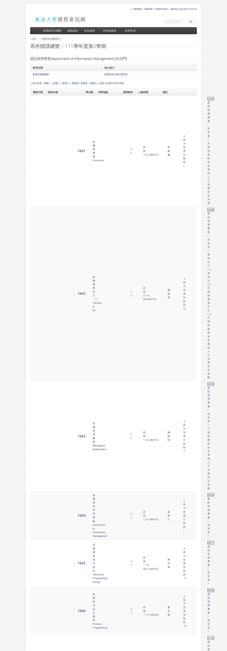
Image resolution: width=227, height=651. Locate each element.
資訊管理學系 (177, 98)
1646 (37, 330)
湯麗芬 (127, 200)
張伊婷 (127, 356)
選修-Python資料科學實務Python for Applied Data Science (61, 530)
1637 (37, 200)
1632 (37, 124)
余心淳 (127, 216)
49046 (167, 582)
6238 (37, 530)
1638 (37, 216)
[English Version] (188, 8)
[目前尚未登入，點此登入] (167, 8)
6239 (37, 550)
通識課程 (72, 30)
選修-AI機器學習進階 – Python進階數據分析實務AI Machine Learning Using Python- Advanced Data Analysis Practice (63, 550)
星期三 (65, 83)
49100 (167, 369)
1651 (37, 395)
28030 (167, 227)
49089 (167, 214)
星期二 (56, 83)
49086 (167, 464)
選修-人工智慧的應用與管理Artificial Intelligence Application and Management (63, 570)
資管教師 (128, 423)
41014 (167, 138)
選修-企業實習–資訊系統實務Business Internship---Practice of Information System (64, 409)
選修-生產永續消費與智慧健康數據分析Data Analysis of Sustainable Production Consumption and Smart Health (63, 284)
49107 (167, 250)
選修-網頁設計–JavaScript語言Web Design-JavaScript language (63, 266)
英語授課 (90, 30)
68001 (167, 422)
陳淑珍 (127, 144)
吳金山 (127, 328)
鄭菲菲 (127, 582)
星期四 (75, 83)
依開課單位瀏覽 (52, 30)
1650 (37, 385)
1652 (37, 409)
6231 (37, 423)
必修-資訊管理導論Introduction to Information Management (62, 160)
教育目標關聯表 (41, 74)
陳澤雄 (127, 370)
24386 (167, 116)
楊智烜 (127, 124)
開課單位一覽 (106, 617)
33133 (167, 237)
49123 (167, 542)
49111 (167, 525)
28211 (167, 172)
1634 (37, 160)
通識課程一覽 (106, 621)
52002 (167, 98)
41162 (167, 195)
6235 (37, 486)
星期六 (93, 83)
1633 (37, 143)
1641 (37, 251)
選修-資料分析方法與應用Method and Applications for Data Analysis (63, 502)
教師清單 (104, 637)
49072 (167, 514)
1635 (37, 174)
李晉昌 (127, 266)
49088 (167, 404)
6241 (37, 584)
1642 (37, 266)
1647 (37, 344)
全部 (101, 83)
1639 (37, 229)
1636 (37, 186)
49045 (167, 484)
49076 (167, 496)
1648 (37, 356)
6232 (37, 436)
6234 (37, 470)
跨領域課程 (111, 30)
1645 (37, 316)
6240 (37, 570)
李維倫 (127, 104)
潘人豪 (127, 516)
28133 (167, 432)
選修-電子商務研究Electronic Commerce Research (59, 486)
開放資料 (104, 633)
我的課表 (137, 8)
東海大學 (33, 647)
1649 (37, 370)
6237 (37, 516)
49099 (167, 184)
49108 (167, 264)
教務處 (90, 647)
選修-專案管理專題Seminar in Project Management (57, 470)
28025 (167, 383)
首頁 (102, 614)
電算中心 (78, 647)
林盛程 (127, 239)
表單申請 (130, 30)
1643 (37, 284)
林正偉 (127, 174)
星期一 (47, 83)
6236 (37, 502)
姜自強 (127, 314)
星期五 (84, 83)
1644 (37, 301)
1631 (37, 104)
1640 (37, 239)
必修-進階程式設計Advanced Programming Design (61, 174)
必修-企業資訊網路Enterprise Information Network (60, 216)
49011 (167, 298)
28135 (167, 446)
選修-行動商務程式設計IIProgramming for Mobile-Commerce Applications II (61, 251)
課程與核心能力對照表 (116, 74)
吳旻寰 (127, 280)
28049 (167, 393)
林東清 (127, 570)
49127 (167, 282)
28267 (167, 354)
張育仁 (127, 160)
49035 (167, 158)
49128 (167, 564)
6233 (37, 452)
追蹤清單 (148, 8)
